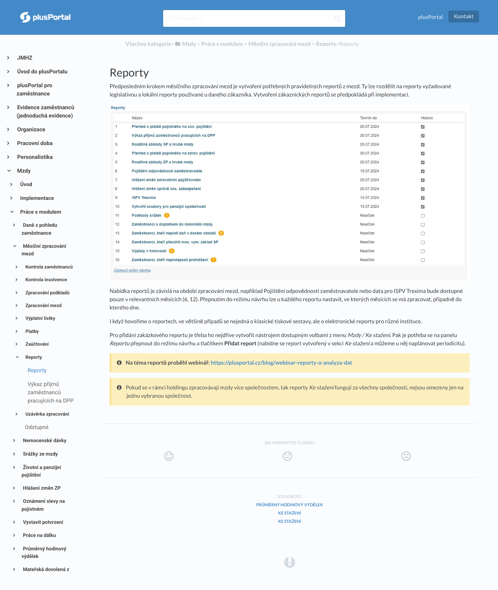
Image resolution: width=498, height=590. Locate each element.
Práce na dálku (39, 535)
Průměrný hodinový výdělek (43, 553)
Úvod (25, 184)
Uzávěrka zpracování (46, 414)
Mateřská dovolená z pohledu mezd (45, 573)
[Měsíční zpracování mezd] (279, 44)
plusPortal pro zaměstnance (34, 89)
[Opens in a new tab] (289, 562)
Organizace (31, 129)
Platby (31, 331)
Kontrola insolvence (45, 280)
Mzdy (24, 170)
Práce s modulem (40, 212)
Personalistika (35, 157)
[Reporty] (326, 44)
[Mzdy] (185, 44)
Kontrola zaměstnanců (48, 267)
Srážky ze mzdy (40, 454)
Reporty (33, 357)
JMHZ (24, 57)
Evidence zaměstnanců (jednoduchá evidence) (45, 111)
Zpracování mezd (42, 305)
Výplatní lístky (39, 318)
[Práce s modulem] (222, 44)
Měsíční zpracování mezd (43, 250)
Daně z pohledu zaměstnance (39, 229)
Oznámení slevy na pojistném (43, 505)
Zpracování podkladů (46, 293)
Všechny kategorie (148, 44)
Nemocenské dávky (44, 441)
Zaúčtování (36, 344)
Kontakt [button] (464, 16)
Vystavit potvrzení (42, 522)
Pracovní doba (35, 143)
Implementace (36, 198)
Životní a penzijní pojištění (41, 471)
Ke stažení (289, 513)
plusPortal (430, 17)
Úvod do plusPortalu (42, 71)
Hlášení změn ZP (41, 488)
